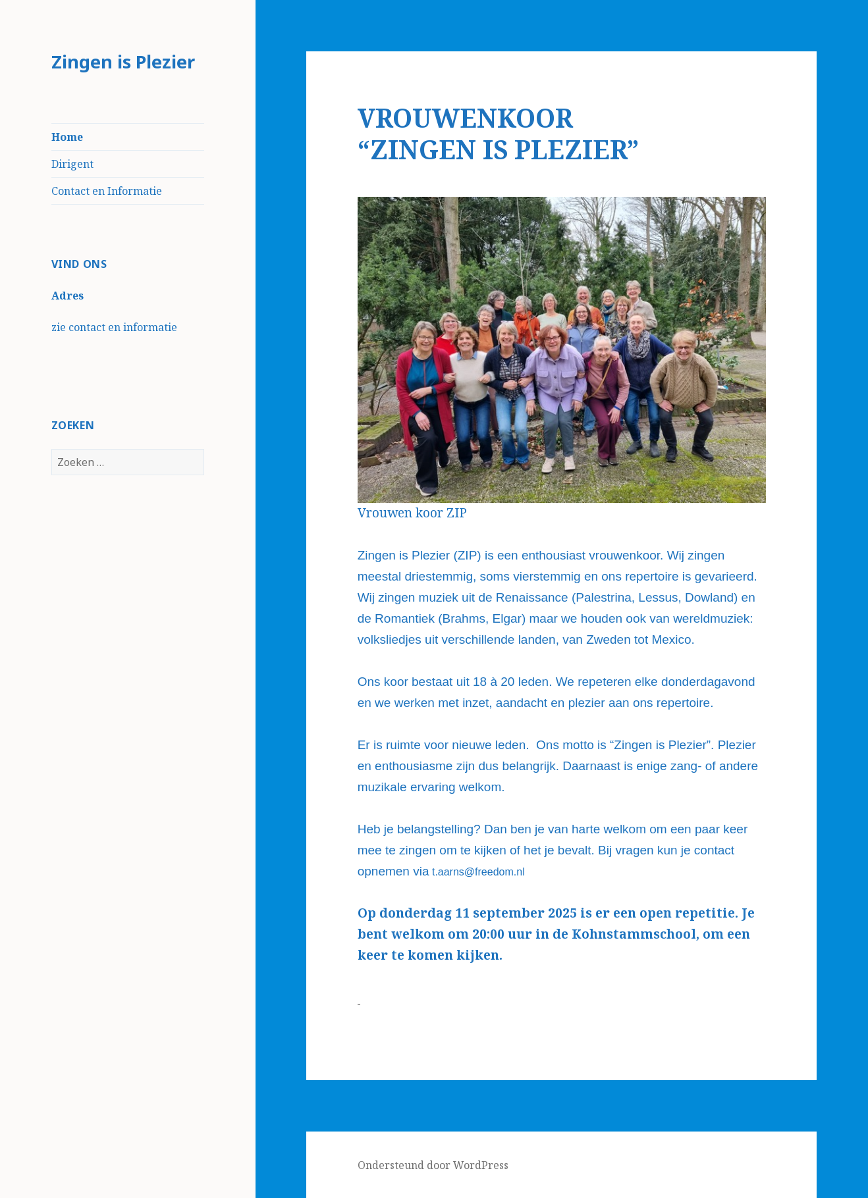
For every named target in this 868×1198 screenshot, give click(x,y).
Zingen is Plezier (123, 61)
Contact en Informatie (106, 191)
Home (67, 137)
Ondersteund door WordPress (433, 1165)
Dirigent (72, 164)
